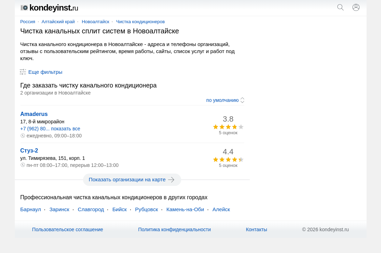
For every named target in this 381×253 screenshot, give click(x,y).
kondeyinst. (49, 7)
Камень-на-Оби (185, 209)
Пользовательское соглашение (67, 229)
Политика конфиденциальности (174, 229)
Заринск (59, 209)
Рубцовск (146, 209)
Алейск (221, 209)
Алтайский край (58, 21)
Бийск (119, 209)
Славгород (91, 209)
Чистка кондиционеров (140, 21)
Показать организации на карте (132, 179)
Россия (28, 21)
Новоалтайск (95, 21)
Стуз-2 (29, 151)
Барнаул (30, 209)
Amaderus (34, 114)
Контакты (256, 229)
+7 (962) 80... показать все (50, 128)
